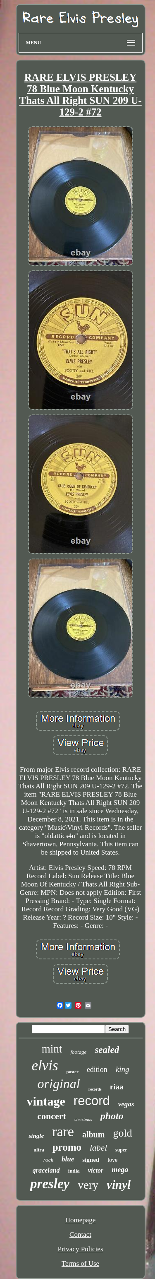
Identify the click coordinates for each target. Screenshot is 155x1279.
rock (48, 1160)
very (88, 1184)
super (121, 1150)
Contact (80, 1234)
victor (95, 1170)
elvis (44, 1065)
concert (51, 1116)
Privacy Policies (80, 1249)
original (59, 1083)
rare (63, 1131)
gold (122, 1133)
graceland (46, 1170)
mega (120, 1170)
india (74, 1171)
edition (97, 1069)
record (92, 1101)
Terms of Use (80, 1263)
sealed (107, 1050)
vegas (126, 1104)
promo (66, 1147)
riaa (117, 1086)
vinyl (119, 1184)
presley (49, 1183)
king (122, 1069)
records (95, 1089)
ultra (38, 1150)
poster (73, 1071)
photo (112, 1115)
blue (68, 1159)
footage (78, 1052)
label (98, 1148)
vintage (46, 1101)
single (36, 1135)
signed (90, 1159)
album (93, 1134)
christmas (83, 1119)
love (112, 1160)
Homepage (80, 1220)
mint (52, 1049)
